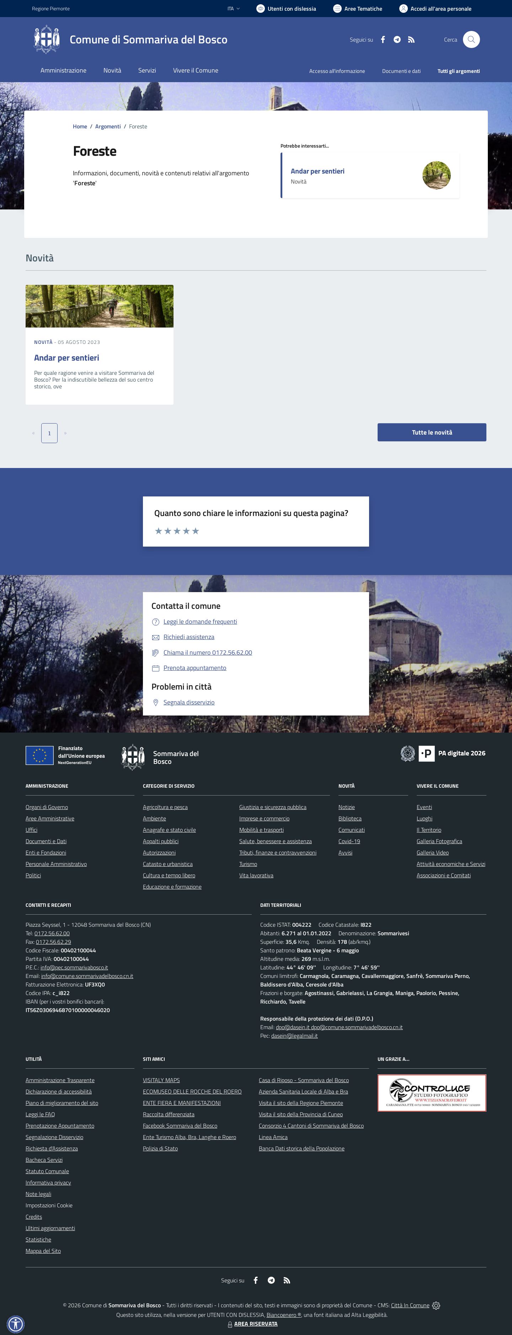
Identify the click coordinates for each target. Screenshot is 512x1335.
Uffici (31, 829)
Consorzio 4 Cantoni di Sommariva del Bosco (311, 1125)
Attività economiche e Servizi (451, 864)
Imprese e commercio (264, 818)
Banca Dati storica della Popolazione (302, 1148)
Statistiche (38, 1239)
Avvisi (345, 852)
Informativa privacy (48, 1182)
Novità (44, 342)
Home (80, 126)
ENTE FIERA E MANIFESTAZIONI (182, 1103)
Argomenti (108, 126)
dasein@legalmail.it (294, 1035)
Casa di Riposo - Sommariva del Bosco (304, 1080)
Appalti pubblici (160, 841)
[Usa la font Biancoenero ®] (286, 8)
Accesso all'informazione (337, 71)
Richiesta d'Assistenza (52, 1148)
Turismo (248, 864)
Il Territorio (429, 829)
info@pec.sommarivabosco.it (74, 967)
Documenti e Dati (46, 841)
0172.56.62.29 (53, 941)
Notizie (346, 807)
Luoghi (424, 818)
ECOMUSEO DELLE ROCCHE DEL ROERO (192, 1091)
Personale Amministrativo (56, 864)
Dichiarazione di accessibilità (59, 1091)
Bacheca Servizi (44, 1159)
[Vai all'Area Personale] (435, 8)
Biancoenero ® (284, 1314)
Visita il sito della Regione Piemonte (301, 1103)
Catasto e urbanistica (168, 864)
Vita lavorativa (256, 875)
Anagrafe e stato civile (169, 829)
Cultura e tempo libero (169, 875)
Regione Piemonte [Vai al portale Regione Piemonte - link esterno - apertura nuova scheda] (51, 8)
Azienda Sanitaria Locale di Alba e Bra (303, 1091)
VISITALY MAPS (161, 1080)
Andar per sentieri (318, 170)
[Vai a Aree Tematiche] (358, 8)
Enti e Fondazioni (46, 852)
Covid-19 (349, 841)
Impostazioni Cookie (49, 1205)
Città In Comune (410, 1305)
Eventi (424, 807)
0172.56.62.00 (52, 933)
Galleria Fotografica (439, 841)
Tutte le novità (432, 432)
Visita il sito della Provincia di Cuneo (301, 1114)
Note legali (38, 1194)
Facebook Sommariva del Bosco (180, 1125)
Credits (34, 1216)
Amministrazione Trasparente (60, 1080)
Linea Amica (273, 1137)
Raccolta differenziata (168, 1114)
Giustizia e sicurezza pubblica (272, 807)
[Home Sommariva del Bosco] (130, 39)
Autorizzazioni (159, 852)
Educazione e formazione (172, 886)
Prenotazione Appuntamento (60, 1125)
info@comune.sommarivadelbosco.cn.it (87, 976)
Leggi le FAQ (40, 1114)
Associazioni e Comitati (444, 875)
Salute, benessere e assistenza (275, 841)
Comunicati (351, 829)
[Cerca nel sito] (471, 39)
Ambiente (154, 818)
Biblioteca (350, 818)
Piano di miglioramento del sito (62, 1103)
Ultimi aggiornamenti (50, 1228)
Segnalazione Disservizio (54, 1137)
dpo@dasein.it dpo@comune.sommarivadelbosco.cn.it (339, 1027)
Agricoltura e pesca (165, 807)
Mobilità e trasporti (261, 829)
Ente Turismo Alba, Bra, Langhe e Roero (189, 1137)
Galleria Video (433, 852)
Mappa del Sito (43, 1250)
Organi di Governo (47, 807)
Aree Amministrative (50, 818)
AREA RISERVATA (252, 1323)
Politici (33, 875)
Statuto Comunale (47, 1171)
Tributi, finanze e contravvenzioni (277, 852)
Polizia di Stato (160, 1148)
